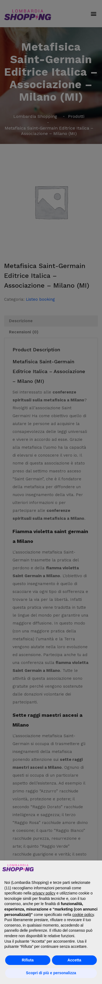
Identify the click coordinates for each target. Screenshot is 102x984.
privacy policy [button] (44, 893)
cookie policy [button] (83, 914)
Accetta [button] (74, 960)
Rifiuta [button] (28, 960)
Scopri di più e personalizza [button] (51, 973)
